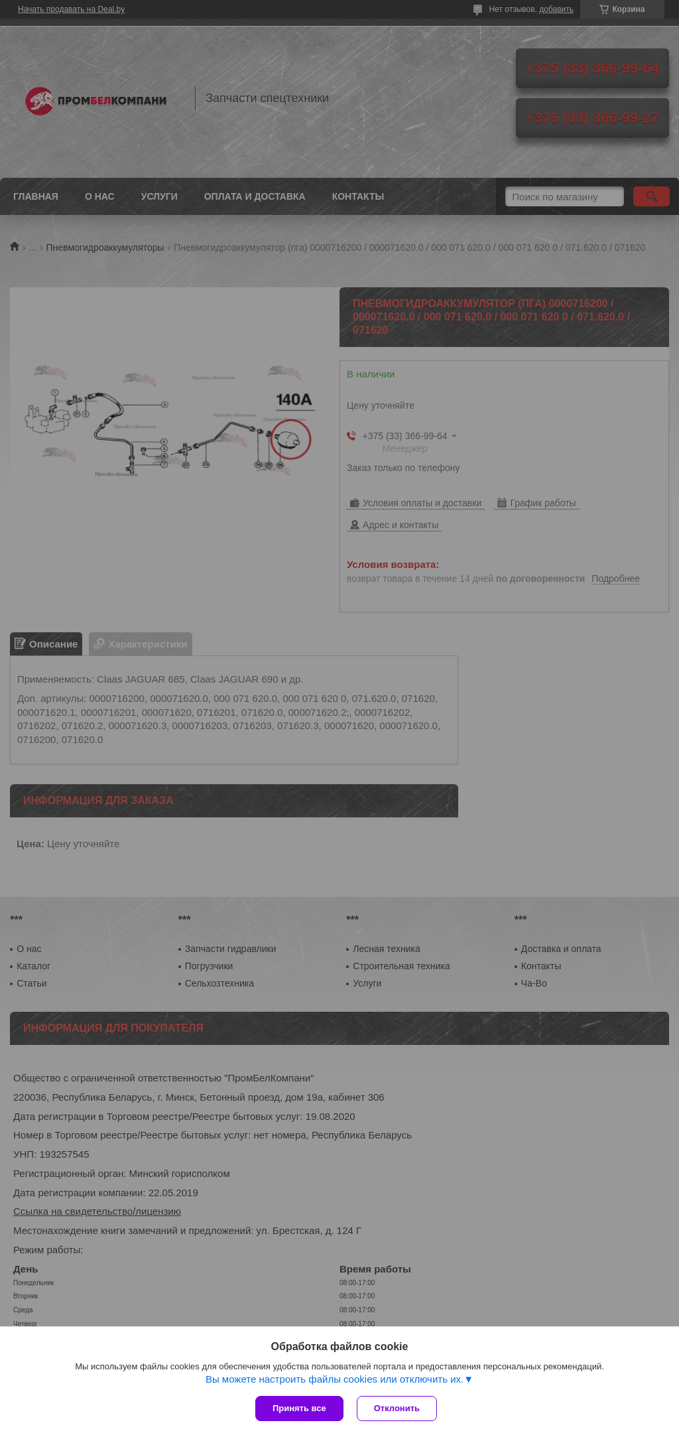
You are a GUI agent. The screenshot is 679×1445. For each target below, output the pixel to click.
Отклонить (397, 1408)
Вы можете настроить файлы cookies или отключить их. (334, 1379)
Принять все (299, 1408)
